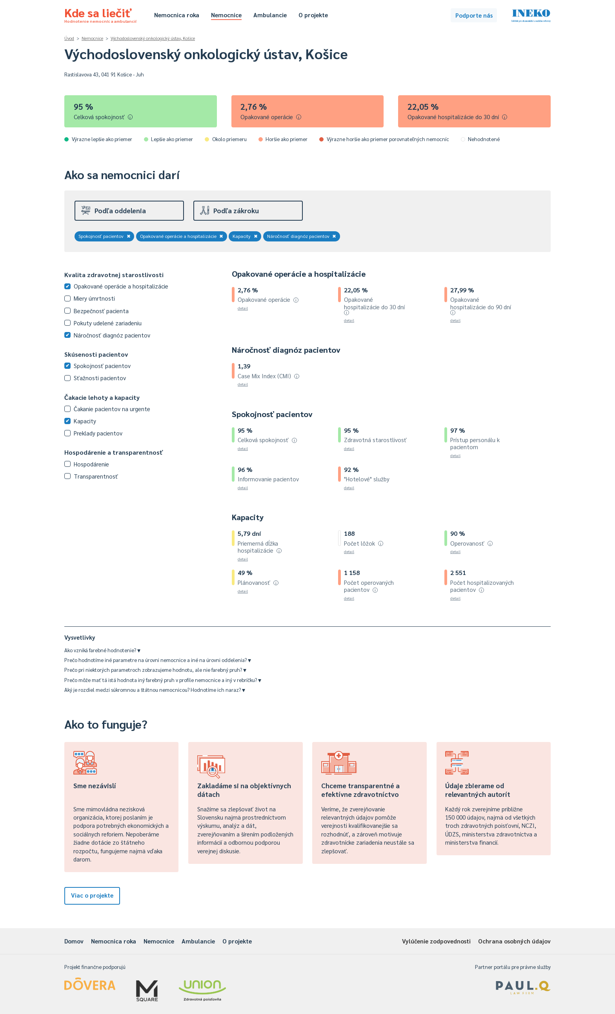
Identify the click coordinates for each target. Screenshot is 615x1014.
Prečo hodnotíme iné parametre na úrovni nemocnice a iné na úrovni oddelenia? (157, 660)
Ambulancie (270, 14)
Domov (74, 941)
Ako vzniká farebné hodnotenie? (102, 650)
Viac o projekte (92, 895)
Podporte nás (474, 15)
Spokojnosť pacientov (104, 236)
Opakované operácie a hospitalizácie (182, 236)
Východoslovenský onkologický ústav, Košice (153, 38)
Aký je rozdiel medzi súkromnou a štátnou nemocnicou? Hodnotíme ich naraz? (154, 689)
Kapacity (245, 236)
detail (243, 307)
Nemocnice (226, 14)
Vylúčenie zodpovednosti (436, 941)
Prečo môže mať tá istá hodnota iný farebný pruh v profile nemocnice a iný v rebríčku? (162, 680)
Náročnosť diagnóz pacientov (302, 236)
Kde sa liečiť (100, 14)
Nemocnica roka (176, 14)
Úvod (69, 38)
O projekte (313, 14)
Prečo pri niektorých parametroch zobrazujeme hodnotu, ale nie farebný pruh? (155, 669)
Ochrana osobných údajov (514, 941)
